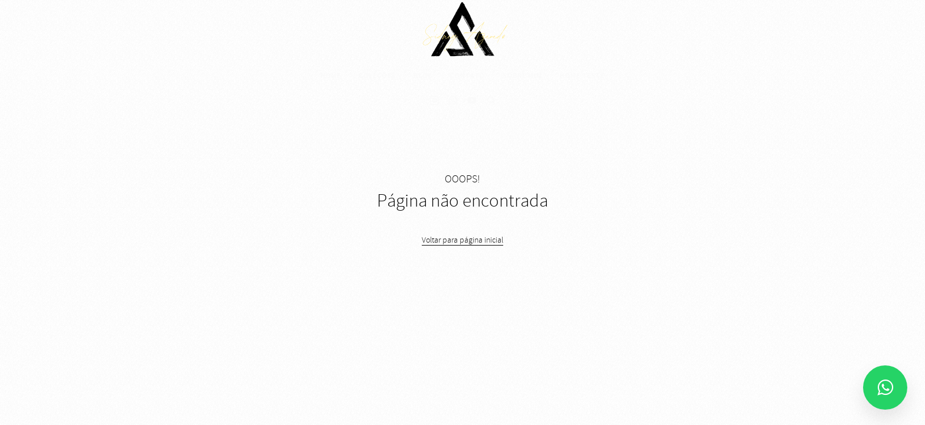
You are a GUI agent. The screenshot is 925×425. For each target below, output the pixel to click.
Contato (467, 75)
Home (330, 75)
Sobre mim (522, 75)
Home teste (582, 75)
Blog (423, 75)
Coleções (377, 75)
